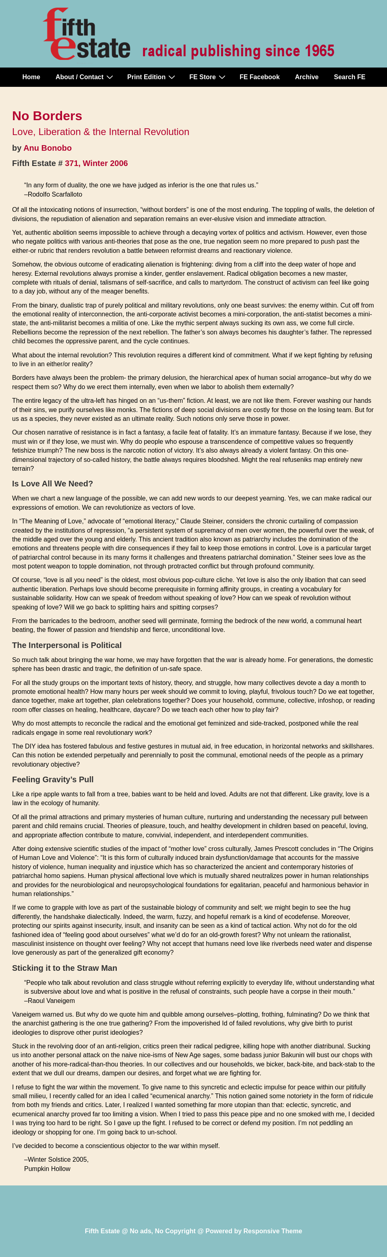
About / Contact (85, 76)
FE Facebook (260, 77)
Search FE (349, 77)
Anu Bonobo (47, 148)
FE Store (208, 76)
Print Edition (152, 76)
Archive (307, 77)
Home (31, 77)
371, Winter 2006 (96, 163)
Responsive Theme (273, 1231)
